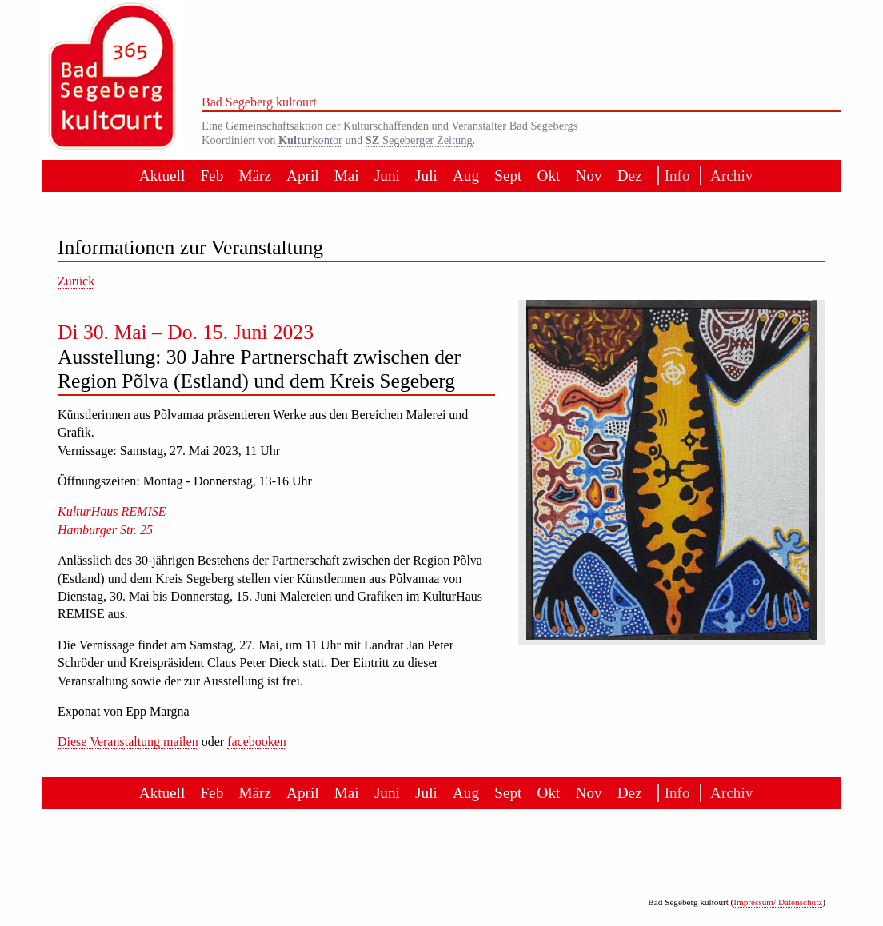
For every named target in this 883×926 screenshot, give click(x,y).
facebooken (256, 741)
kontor (310, 140)
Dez (629, 175)
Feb (211, 175)
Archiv (727, 175)
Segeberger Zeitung (419, 140)
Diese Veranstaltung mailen (128, 741)
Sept (507, 175)
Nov (589, 175)
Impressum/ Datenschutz (777, 902)
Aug (466, 175)
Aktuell (162, 175)
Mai (346, 175)
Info (675, 175)
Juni (387, 175)
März (254, 175)
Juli (426, 175)
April (302, 175)
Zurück (76, 281)
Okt (549, 175)
